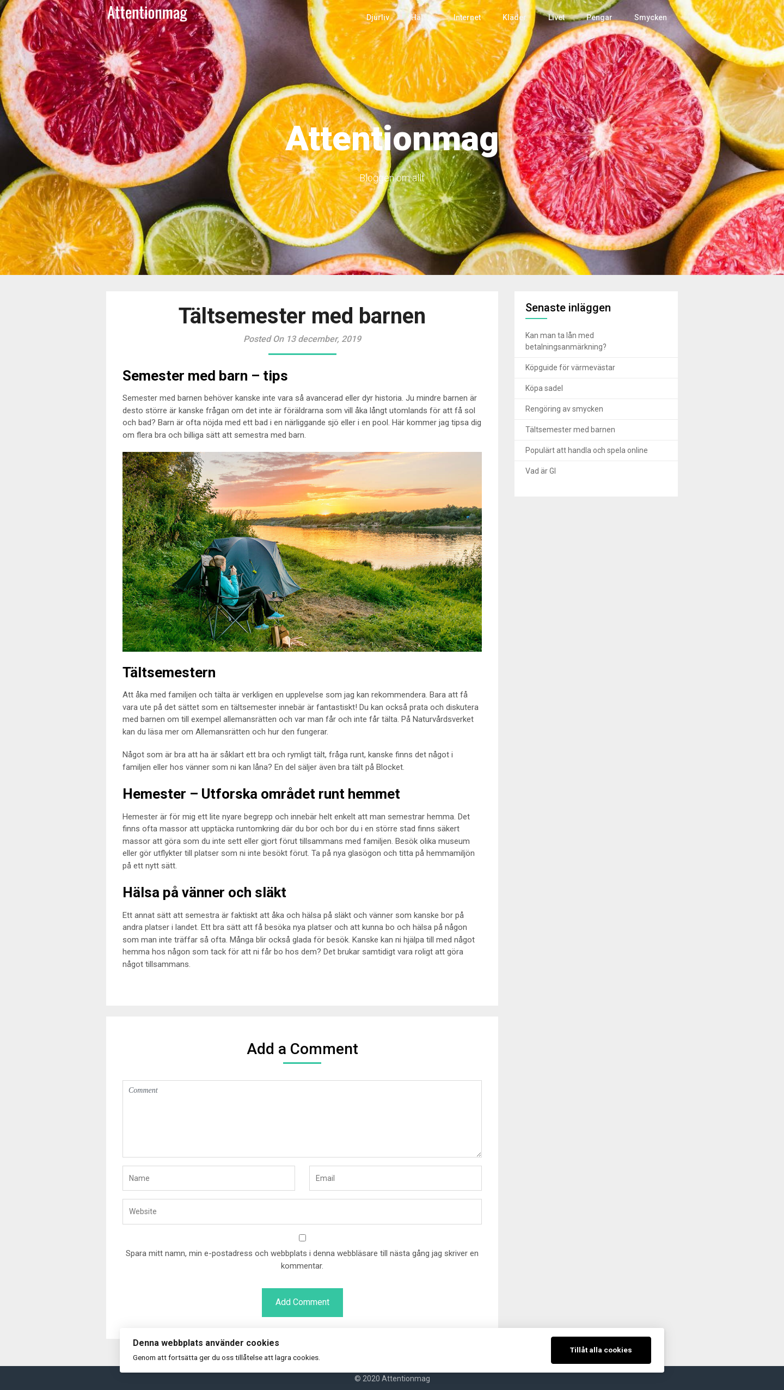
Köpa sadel (544, 388)
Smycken (651, 17)
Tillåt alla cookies (601, 1349)
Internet (471, 17)
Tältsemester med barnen (570, 429)
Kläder (517, 17)
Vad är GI (540, 471)
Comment (302, 1119)
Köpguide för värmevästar (570, 367)
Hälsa (426, 17)
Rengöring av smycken (564, 409)
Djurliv (384, 17)
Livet (558, 17)
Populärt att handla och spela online (586, 450)
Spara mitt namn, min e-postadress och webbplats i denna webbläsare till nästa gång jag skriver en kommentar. (302, 1259)
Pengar (600, 17)
